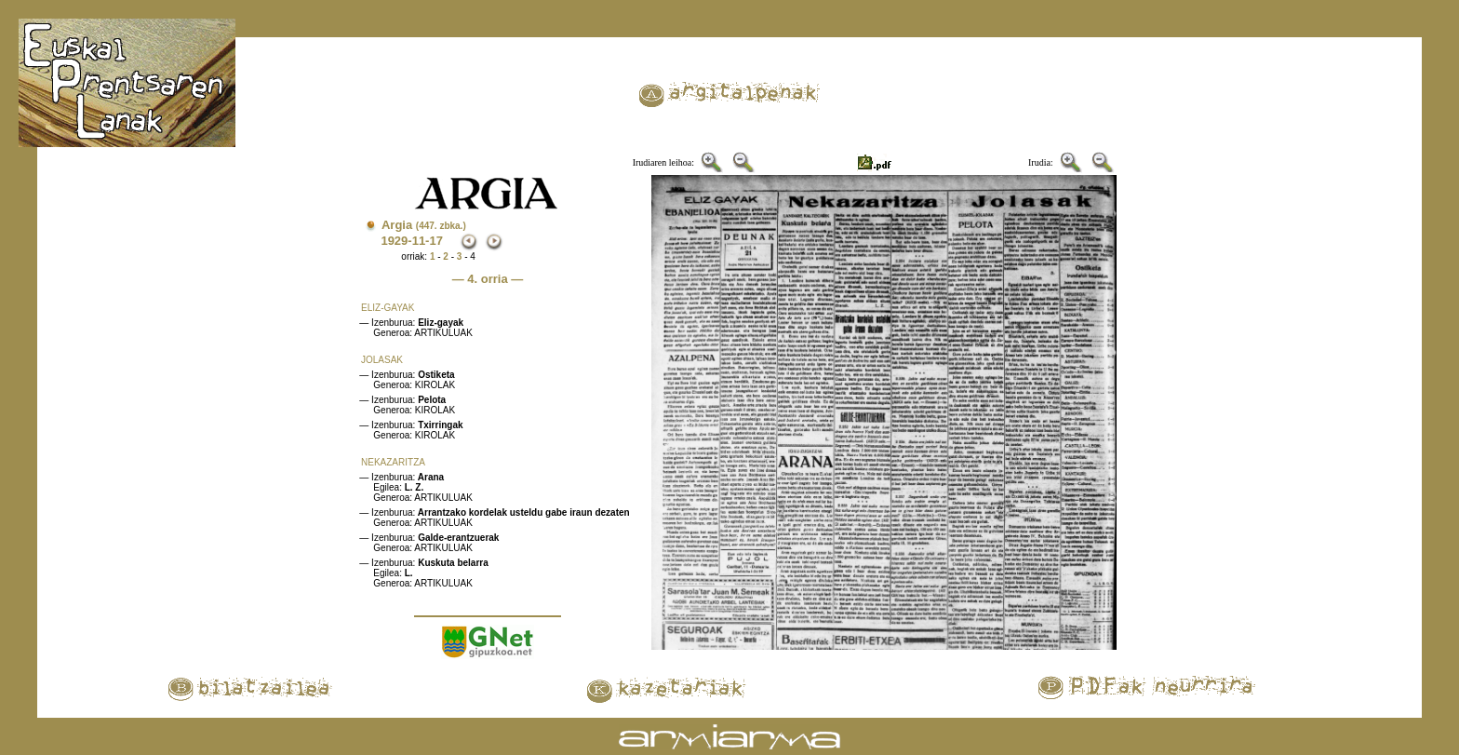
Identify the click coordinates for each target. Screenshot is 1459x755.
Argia (423, 225)
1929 (394, 241)
